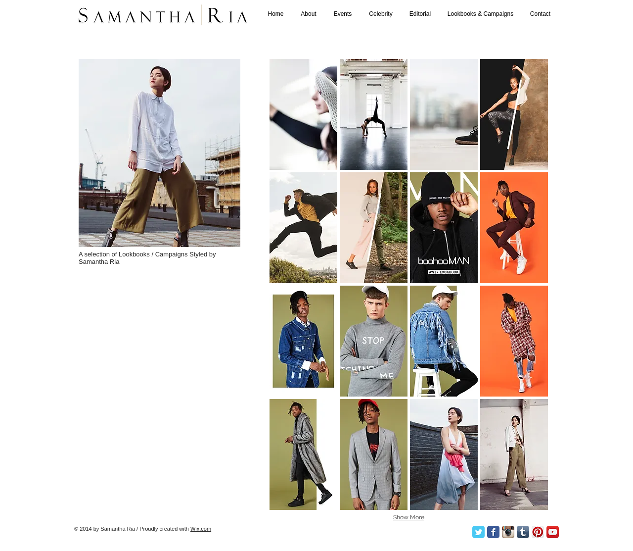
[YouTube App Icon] (552, 532)
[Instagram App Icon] (508, 532)
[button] (303, 114)
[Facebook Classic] (493, 532)
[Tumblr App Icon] (523, 532)
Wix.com (200, 529)
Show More (408, 517)
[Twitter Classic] (478, 532)
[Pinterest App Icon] (538, 532)
